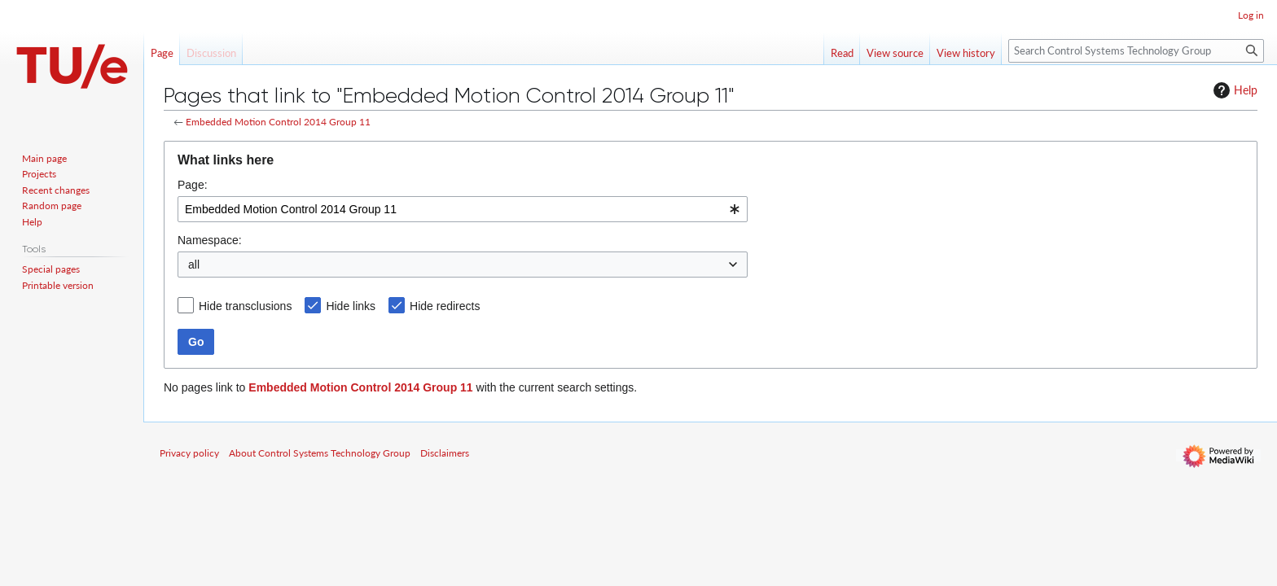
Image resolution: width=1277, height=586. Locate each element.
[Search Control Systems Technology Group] (1136, 51)
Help (1233, 90)
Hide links (350, 306)
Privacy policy (189, 453)
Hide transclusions (245, 306)
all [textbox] (194, 264)
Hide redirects (445, 306)
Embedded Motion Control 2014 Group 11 (278, 122)
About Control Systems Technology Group (319, 453)
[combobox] (463, 209)
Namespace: (210, 240)
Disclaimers (444, 453)
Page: (193, 184)
